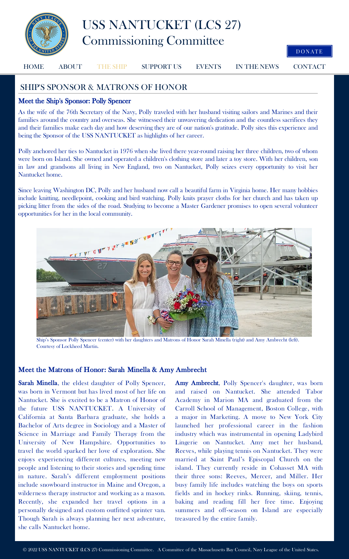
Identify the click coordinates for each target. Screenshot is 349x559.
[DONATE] (309, 51)
